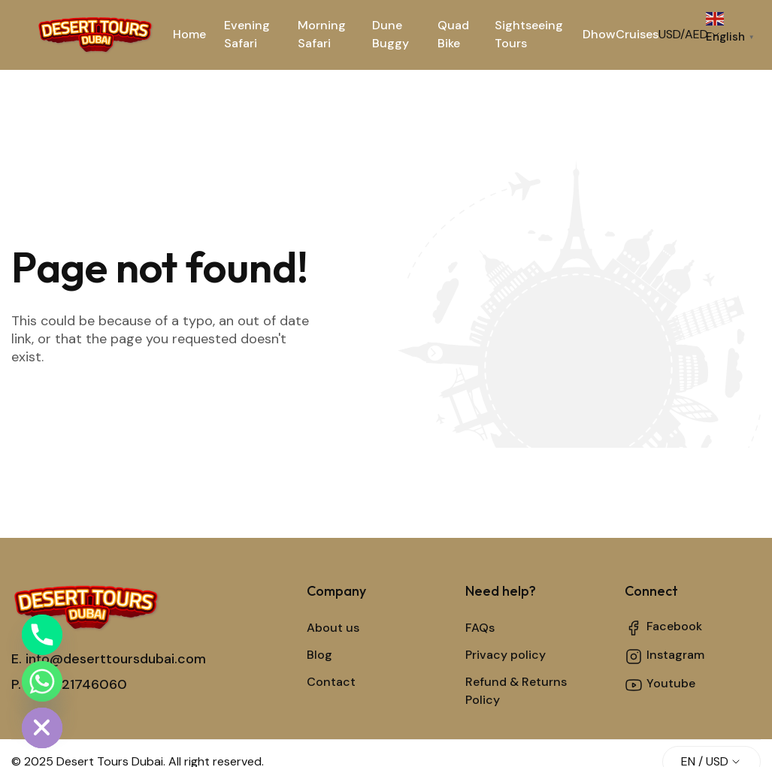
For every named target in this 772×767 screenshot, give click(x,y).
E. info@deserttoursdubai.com (108, 659)
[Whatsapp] (42, 681)
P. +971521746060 (69, 684)
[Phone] (42, 635)
